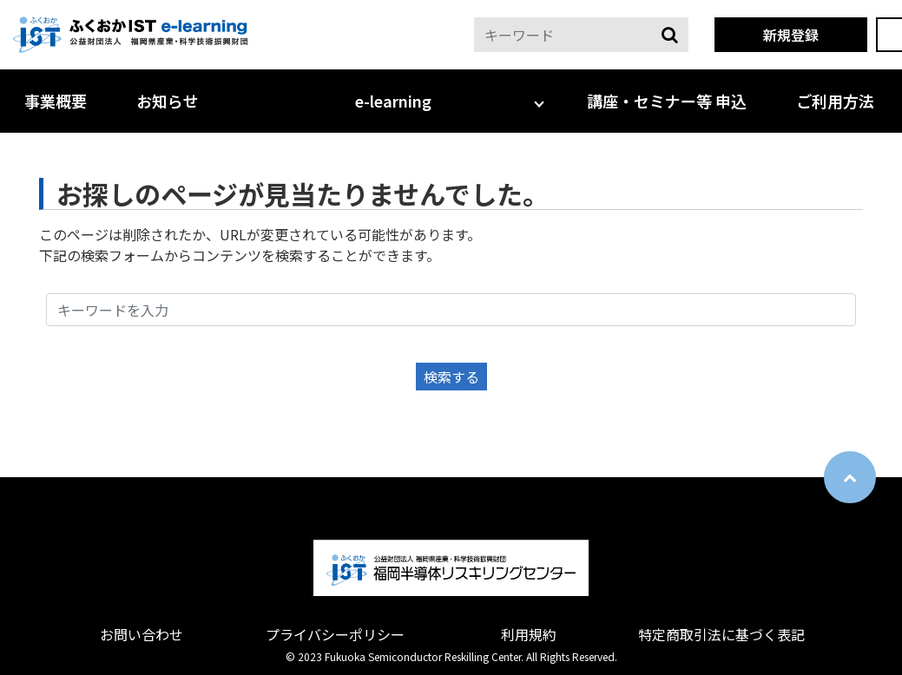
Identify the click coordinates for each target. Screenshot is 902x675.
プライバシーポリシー (335, 634)
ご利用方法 (835, 100)
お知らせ (167, 100)
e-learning (393, 100)
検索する (451, 376)
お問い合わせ (141, 634)
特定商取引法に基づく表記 (721, 634)
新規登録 (791, 34)
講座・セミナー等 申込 (667, 100)
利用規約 (528, 634)
